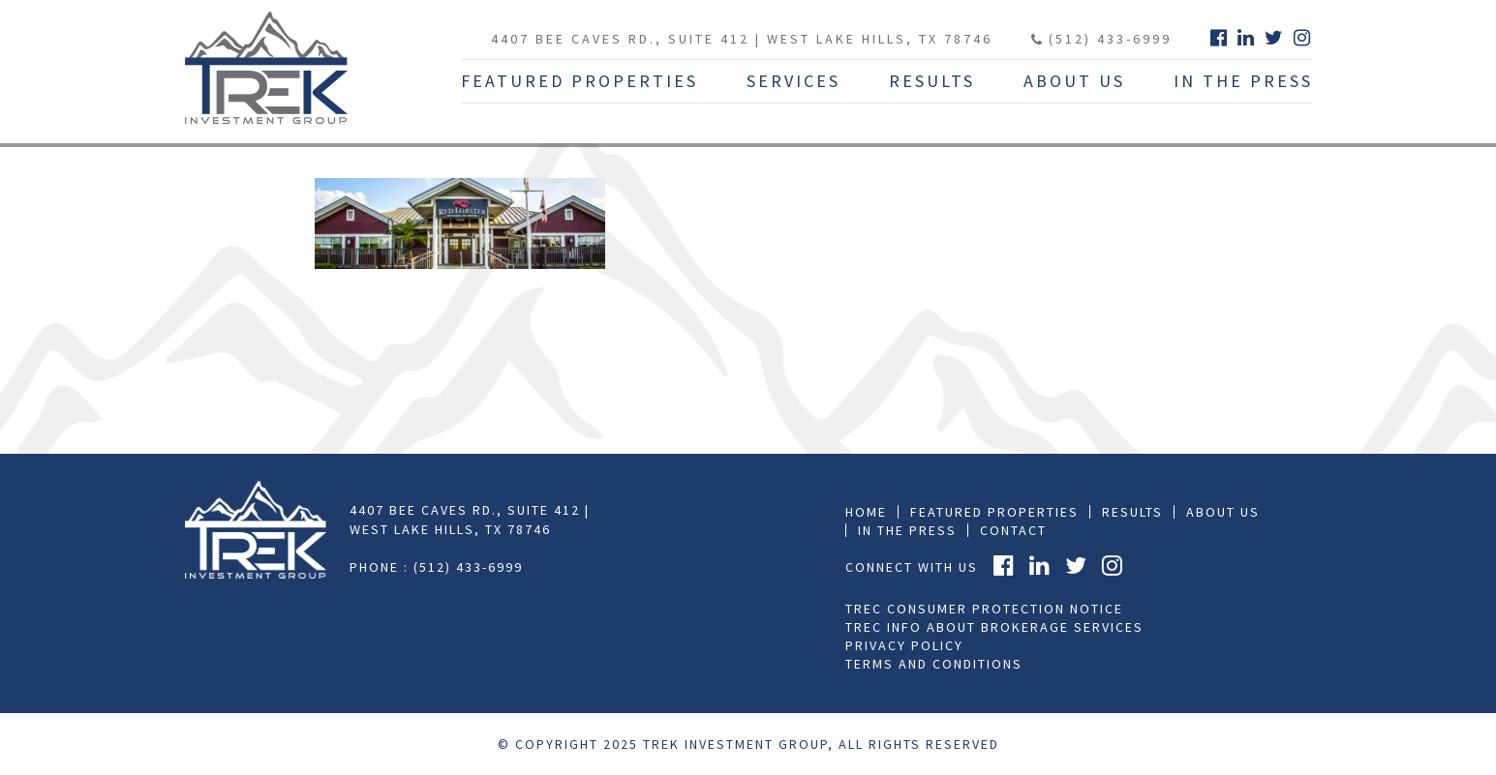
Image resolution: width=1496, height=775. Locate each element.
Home (866, 512)
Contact (1013, 530)
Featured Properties (579, 81)
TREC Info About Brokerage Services (994, 627)
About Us (1074, 81)
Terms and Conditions (934, 663)
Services (793, 81)
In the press (907, 530)
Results (932, 81)
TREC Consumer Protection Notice (984, 608)
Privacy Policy (904, 645)
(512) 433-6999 (1101, 38)
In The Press (1243, 81)
